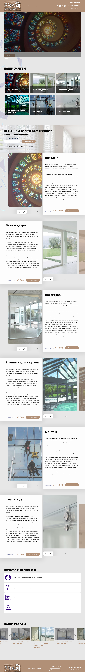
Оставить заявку (72, 210)
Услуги (30, 6)
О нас (23, 6)
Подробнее (9, 55)
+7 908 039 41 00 (74, 3)
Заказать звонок (74, 8)
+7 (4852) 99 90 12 (74, 5)
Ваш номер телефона (12, 138)
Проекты (38, 6)
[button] (4, 58)
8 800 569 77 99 (27, 146)
